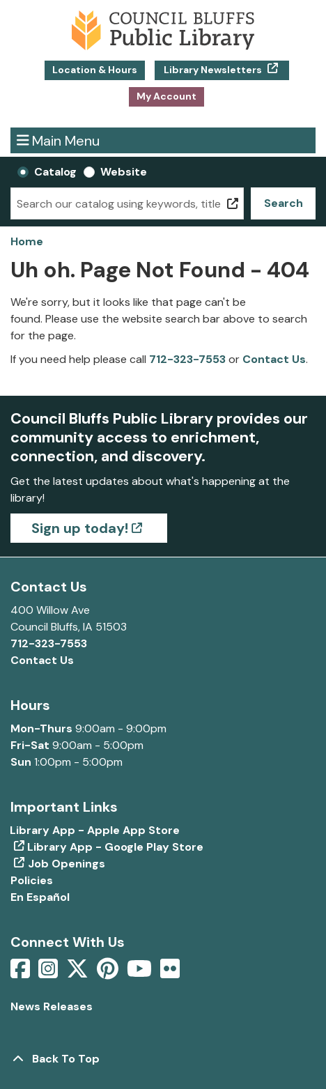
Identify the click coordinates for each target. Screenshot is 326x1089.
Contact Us (274, 359)
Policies (31, 880)
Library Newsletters (213, 69)
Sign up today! (79, 528)
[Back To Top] (163, 1059)
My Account (166, 96)
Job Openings (66, 863)
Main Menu (58, 140)
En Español (40, 897)
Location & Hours (94, 69)
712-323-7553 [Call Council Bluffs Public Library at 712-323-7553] (48, 643)
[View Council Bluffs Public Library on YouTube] (141, 973)
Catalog (55, 171)
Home (26, 241)
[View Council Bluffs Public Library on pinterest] (109, 973)
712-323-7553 (187, 359)
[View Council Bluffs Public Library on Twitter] (78, 973)
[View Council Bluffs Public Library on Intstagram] (49, 973)
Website (123, 171)
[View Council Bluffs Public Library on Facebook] (21, 973)
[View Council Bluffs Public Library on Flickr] (170, 973)
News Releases (51, 1006)
